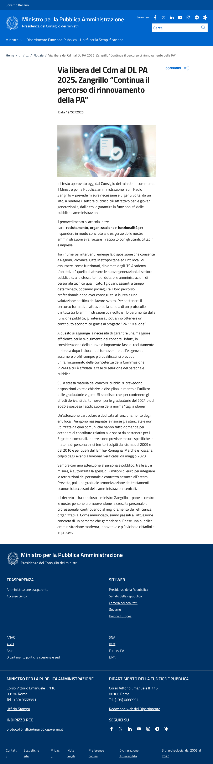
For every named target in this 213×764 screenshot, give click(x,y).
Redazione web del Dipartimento (134, 709)
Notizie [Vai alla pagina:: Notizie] (38, 55)
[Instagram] (187, 17)
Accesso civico (17, 596)
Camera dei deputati (123, 602)
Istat (112, 643)
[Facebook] (153, 17)
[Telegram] (195, 17)
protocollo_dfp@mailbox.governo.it (35, 729)
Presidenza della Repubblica (128, 589)
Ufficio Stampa (18, 709)
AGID (10, 643)
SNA (112, 637)
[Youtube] (178, 17)
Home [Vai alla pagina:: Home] (10, 55)
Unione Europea (120, 616)
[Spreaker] (203, 17)
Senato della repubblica (125, 596)
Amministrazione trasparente (27, 589)
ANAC (11, 637)
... (20, 55)
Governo (115, 609)
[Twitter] (162, 17)
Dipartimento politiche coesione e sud (33, 657)
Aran (10, 650)
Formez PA (116, 650)
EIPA (112, 657)
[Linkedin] (170, 17)
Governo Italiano (17, 4)
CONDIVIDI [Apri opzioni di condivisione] (177, 68)
